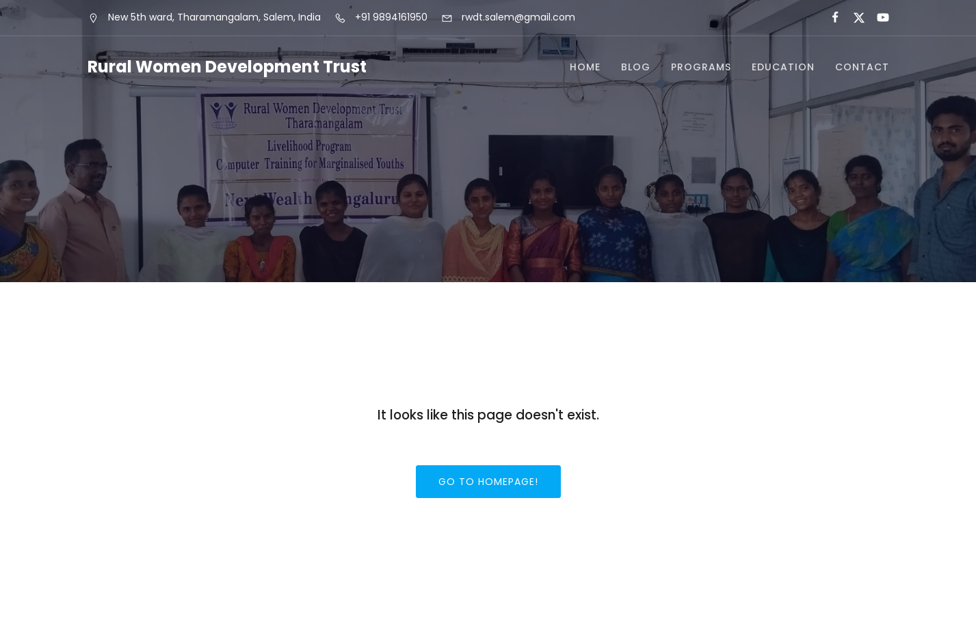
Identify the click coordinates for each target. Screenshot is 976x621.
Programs (701, 67)
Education (783, 67)
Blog (635, 67)
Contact (862, 67)
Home (585, 67)
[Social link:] (829, 18)
